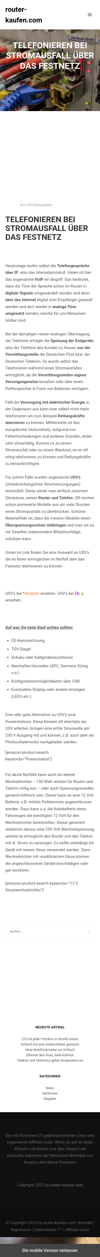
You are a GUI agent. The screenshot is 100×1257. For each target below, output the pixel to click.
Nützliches (49, 1093)
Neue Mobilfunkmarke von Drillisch (50, 1050)
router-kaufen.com (23, 14)
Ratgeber (49, 1099)
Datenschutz (45, 1229)
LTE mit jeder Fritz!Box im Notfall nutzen (50, 1039)
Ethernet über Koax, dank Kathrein (50, 1055)
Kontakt (86, 1222)
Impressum (21, 1229)
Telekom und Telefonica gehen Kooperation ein (50, 1060)
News (50, 1088)
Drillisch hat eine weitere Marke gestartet (50, 1044)
